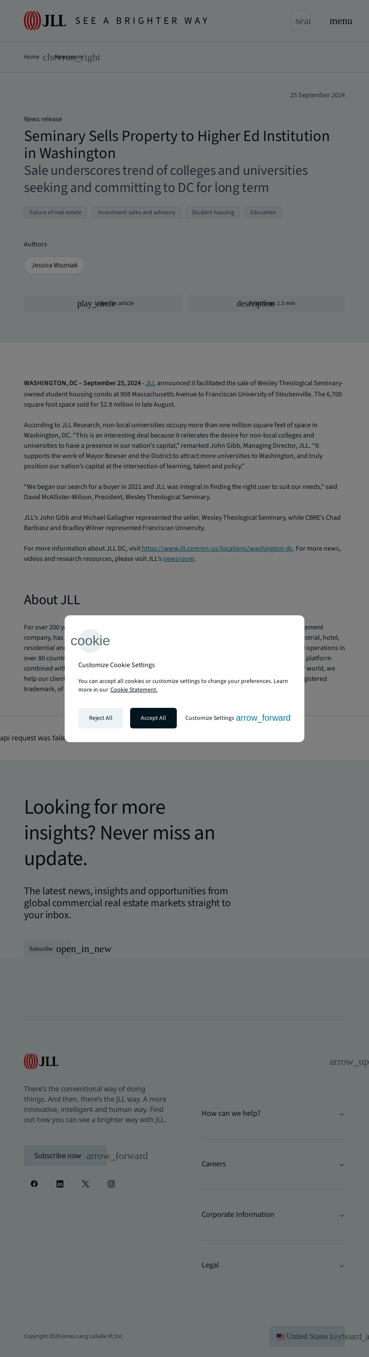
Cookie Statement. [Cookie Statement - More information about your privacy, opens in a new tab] (134, 690)
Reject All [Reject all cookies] (101, 718)
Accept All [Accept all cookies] (153, 718)
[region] (184, 678)
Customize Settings (238, 718)
